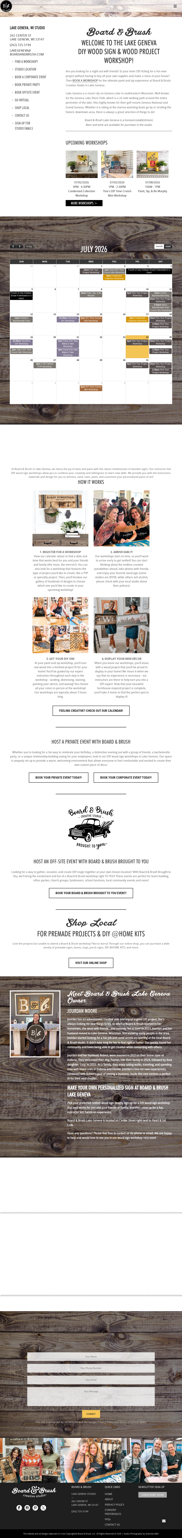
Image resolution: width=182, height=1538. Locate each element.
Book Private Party (26, 85)
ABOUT (109, 1499)
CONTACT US (112, 1524)
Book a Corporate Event (29, 77)
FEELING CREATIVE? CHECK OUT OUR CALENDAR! (91, 710)
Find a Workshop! (25, 62)
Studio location (24, 69)
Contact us (20, 115)
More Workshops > (84, 203)
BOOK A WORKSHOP (85, 80)
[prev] (13, 246)
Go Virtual (20, 100)
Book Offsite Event (26, 92)
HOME (108, 1494)
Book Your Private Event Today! (58, 777)
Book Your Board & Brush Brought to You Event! (91, 893)
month (159, 246)
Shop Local (21, 108)
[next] (19, 246)
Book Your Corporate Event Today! (126, 777)
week (168, 246)
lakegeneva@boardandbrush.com (27, 52)
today (29, 246)
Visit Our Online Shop (91, 963)
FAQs (108, 1519)
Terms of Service (129, 1422)
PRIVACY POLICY (114, 1504)
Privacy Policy (105, 1422)
